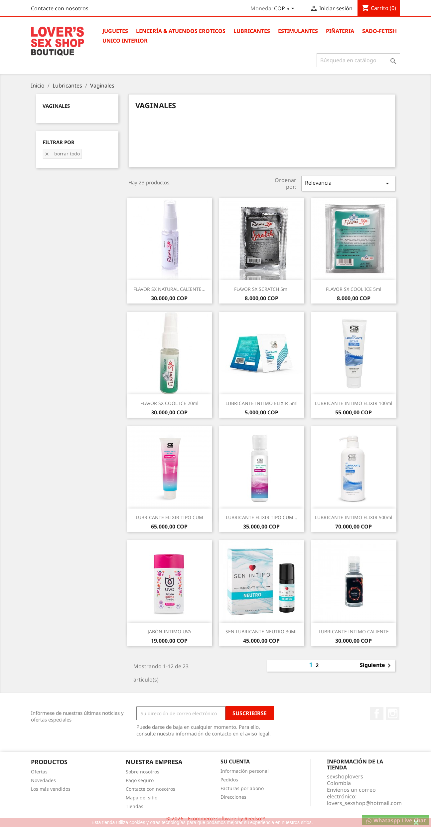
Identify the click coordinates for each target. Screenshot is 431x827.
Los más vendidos (51, 789)
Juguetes (115, 31)
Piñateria (340, 31)
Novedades (43, 780)
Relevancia (348, 183)
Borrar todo (62, 153)
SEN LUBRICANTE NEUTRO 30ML (261, 631)
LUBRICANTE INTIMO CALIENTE (354, 631)
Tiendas (134, 806)
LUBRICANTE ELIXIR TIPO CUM (169, 517)
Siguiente (376, 666)
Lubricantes (251, 31)
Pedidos (229, 779)
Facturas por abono (242, 788)
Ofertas (39, 771)
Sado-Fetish (379, 31)
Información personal (244, 771)
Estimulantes (298, 31)
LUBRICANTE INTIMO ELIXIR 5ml (261, 403)
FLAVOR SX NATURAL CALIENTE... (169, 289)
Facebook (376, 713)
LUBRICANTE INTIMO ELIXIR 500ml (353, 517)
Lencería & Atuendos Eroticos (180, 31)
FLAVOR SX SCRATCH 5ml (261, 289)
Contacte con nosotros (59, 8)
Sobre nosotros (142, 771)
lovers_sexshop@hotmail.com (364, 803)
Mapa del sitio (141, 797)
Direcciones (233, 797)
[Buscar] (358, 60)
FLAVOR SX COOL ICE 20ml (169, 403)
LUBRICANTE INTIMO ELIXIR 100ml (353, 403)
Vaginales (56, 106)
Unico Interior (125, 40)
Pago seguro (140, 780)
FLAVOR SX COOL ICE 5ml (353, 289)
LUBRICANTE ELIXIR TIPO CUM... (261, 517)
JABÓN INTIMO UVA (169, 631)
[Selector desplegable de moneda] (285, 9)
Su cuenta (235, 761)
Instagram (392, 713)
